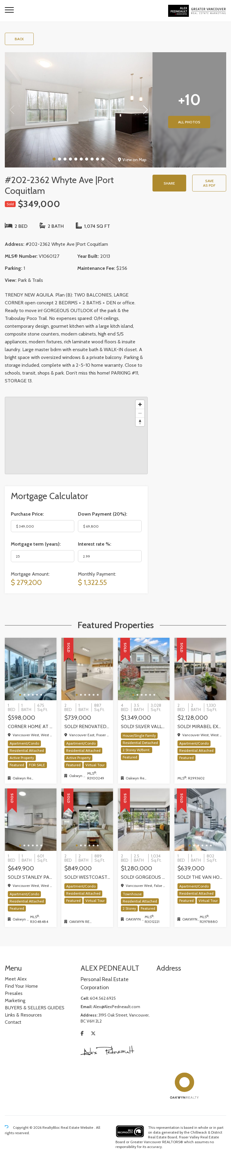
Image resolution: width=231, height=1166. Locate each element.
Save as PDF (209, 183)
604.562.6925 (103, 998)
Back (19, 39)
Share (169, 183)
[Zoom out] (140, 413)
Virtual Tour (95, 765)
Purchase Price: (27, 514)
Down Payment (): (102, 514)
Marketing (15, 1000)
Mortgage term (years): (36, 544)
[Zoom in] (140, 404)
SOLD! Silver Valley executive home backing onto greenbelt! (144, 726)
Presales (14, 993)
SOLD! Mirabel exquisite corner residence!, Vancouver (200, 726)
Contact (13, 1022)
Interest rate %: (94, 544)
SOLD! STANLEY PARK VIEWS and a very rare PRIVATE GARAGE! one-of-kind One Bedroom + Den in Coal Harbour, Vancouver (31, 877)
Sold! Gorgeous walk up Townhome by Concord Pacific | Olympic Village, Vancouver (144, 877)
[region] (76, 435)
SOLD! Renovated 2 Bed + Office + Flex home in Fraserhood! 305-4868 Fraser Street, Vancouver (87, 726)
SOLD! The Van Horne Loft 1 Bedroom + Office (200, 877)
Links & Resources (23, 1015)
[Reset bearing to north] (140, 421)
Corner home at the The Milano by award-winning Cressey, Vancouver (31, 726)
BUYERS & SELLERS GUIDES (34, 1008)
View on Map (132, 159)
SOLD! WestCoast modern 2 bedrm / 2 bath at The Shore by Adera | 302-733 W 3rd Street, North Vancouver (87, 877)
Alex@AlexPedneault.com (116, 1006)
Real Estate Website (77, 1127)
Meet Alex (16, 979)
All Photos (189, 122)
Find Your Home (21, 986)
